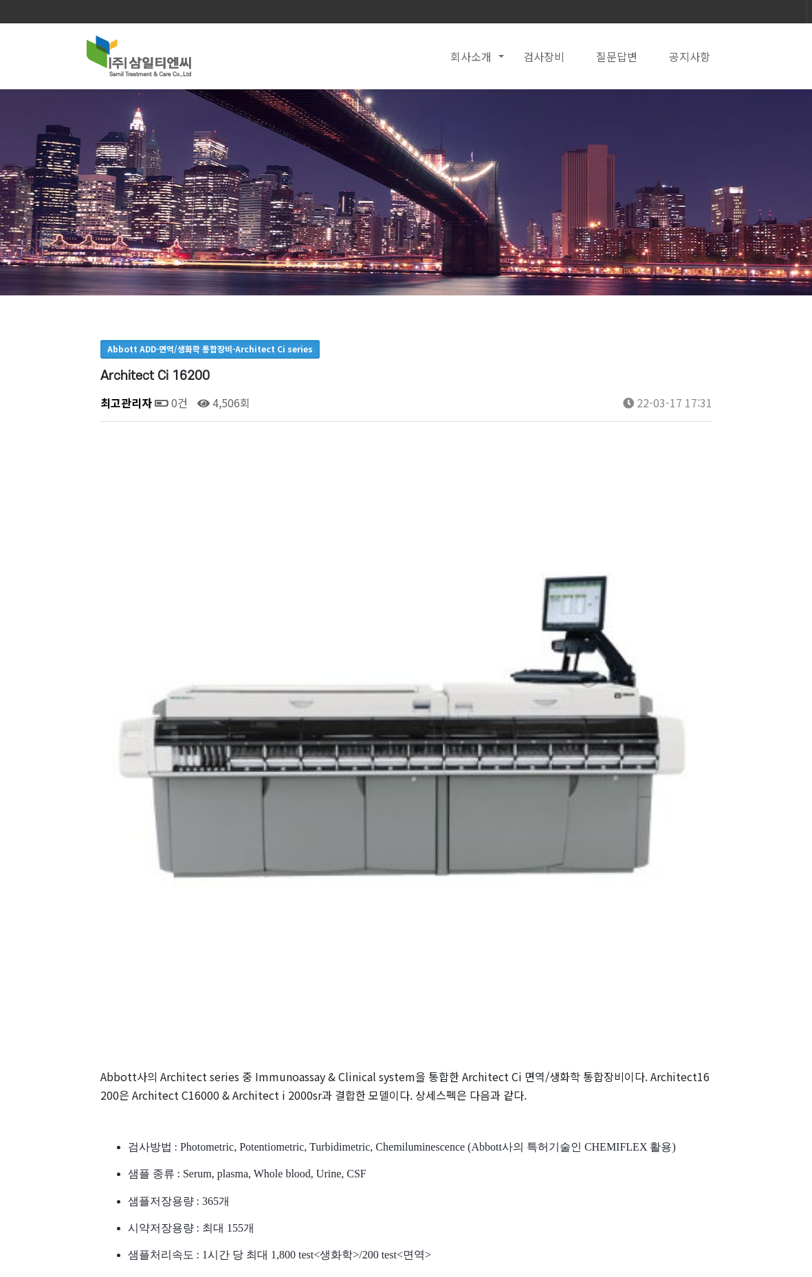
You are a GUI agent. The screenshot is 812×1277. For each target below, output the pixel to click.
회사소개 (471, 56)
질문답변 (616, 56)
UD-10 (179, 1107)
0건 (171, 402)
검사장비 (543, 56)
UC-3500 (185, 1072)
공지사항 (689, 56)
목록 (690, 1029)
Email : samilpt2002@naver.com (411, 1252)
